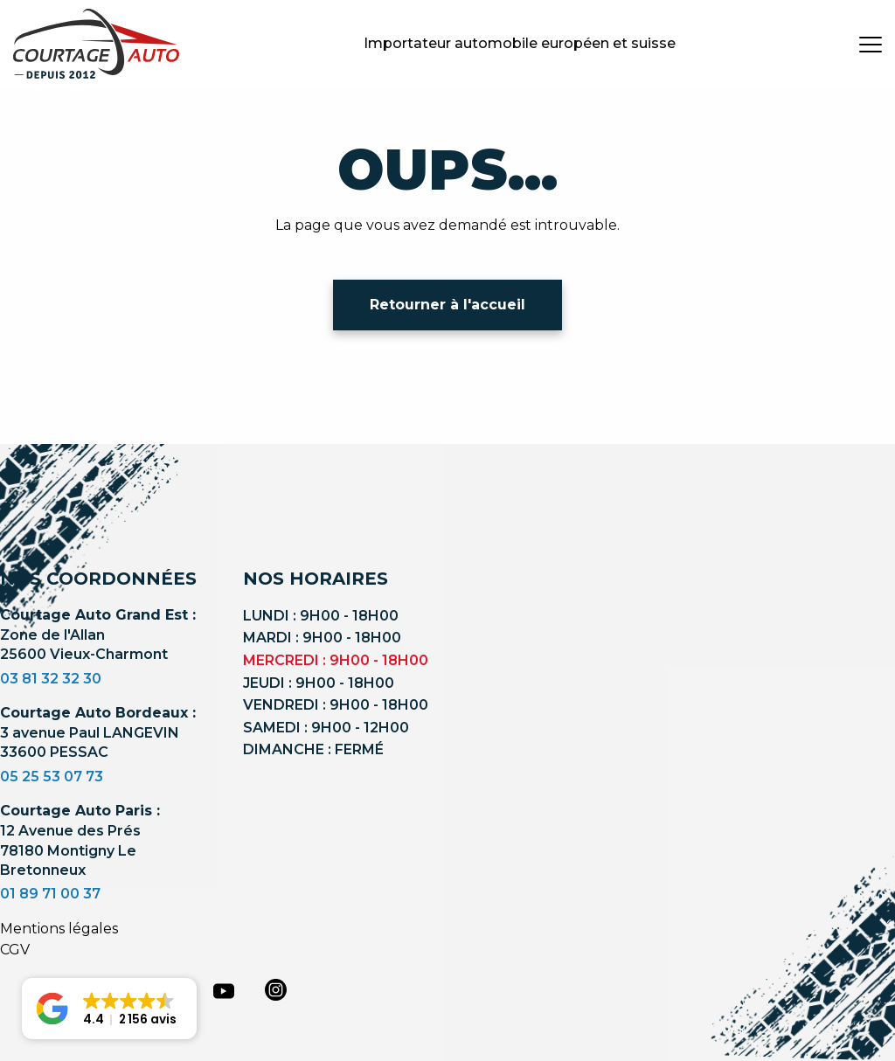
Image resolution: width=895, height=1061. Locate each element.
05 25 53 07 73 (51, 776)
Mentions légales (59, 928)
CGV (15, 949)
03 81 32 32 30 (50, 678)
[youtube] (224, 991)
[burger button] (870, 43)
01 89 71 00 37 (50, 893)
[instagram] (276, 989)
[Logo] (96, 44)
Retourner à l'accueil (447, 304)
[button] (109, 1008)
